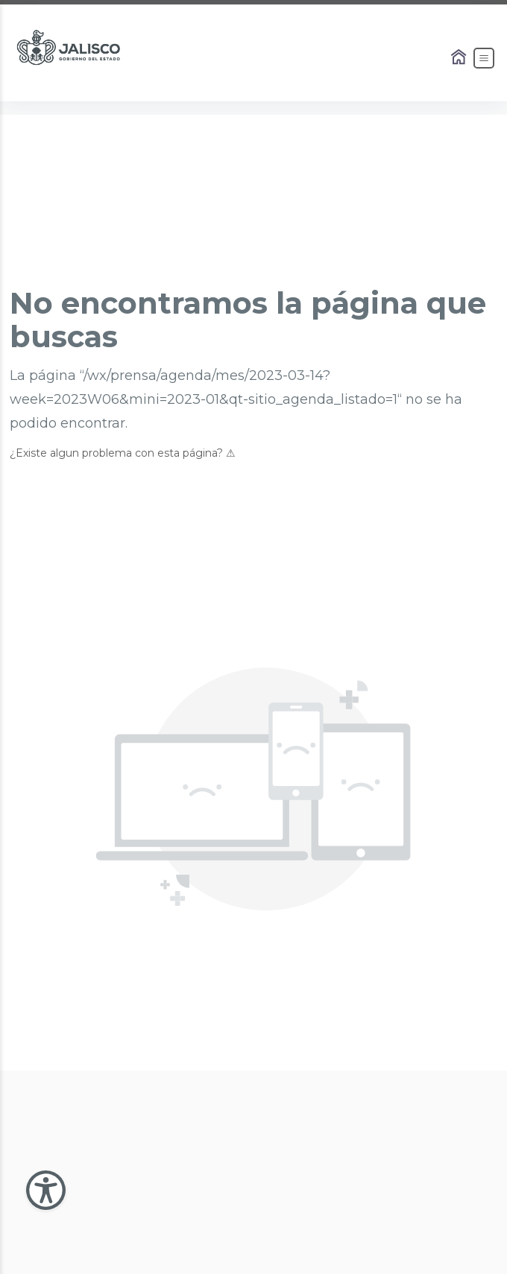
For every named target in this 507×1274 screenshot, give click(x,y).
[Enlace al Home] (460, 58)
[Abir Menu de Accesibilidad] (45, 1190)
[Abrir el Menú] (483, 58)
